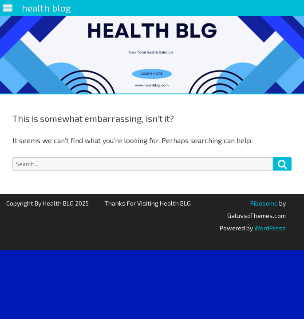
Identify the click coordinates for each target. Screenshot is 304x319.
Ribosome (264, 203)
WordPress (269, 228)
